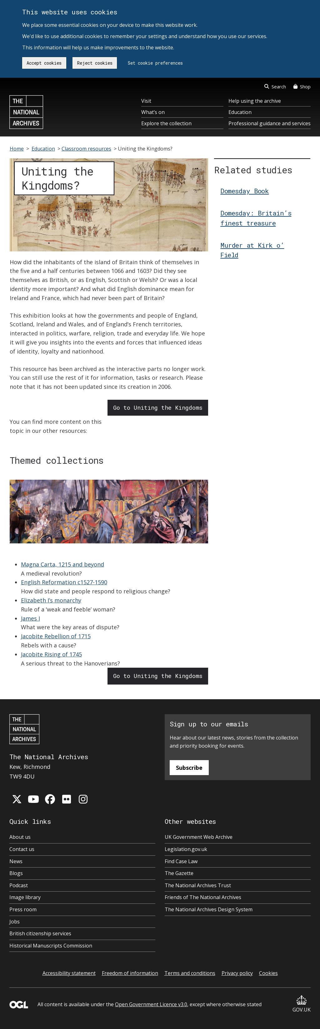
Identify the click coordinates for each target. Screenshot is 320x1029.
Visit (146, 100)
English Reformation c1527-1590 (64, 582)
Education (240, 112)
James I (30, 618)
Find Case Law (181, 861)
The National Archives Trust (198, 885)
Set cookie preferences (155, 63)
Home (17, 148)
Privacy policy (237, 973)
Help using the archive (254, 100)
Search (275, 86)
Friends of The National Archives (203, 897)
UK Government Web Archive (198, 837)
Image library (25, 897)
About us (20, 837)
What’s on (153, 112)
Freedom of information (130, 973)
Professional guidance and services (269, 123)
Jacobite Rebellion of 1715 (56, 636)
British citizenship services (40, 933)
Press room (23, 909)
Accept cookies (44, 63)
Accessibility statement (69, 973)
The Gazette (179, 873)
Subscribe (189, 767)
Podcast (18, 885)
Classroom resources (86, 148)
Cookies (268, 973)
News (15, 861)
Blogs (16, 873)
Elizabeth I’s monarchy (51, 600)
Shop (302, 86)
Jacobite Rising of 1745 (51, 654)
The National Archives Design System (208, 909)
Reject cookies (94, 63)
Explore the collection (166, 123)
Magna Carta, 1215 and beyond (62, 564)
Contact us (21, 849)
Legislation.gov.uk (186, 849)
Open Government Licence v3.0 (151, 1004)
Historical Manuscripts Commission (50, 945)
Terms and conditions (189, 973)
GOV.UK (301, 1004)
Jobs (14, 921)
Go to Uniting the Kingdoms (157, 407)
